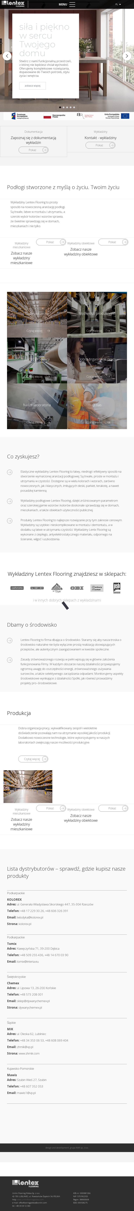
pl (118, 4)
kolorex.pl (25, 924)
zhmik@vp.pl (25, 1047)
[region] (67, 56)
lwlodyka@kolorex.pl (30, 917)
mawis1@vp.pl (26, 1093)
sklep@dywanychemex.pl (33, 1001)
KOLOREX (14, 900)
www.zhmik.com (29, 1053)
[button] (7, 56)
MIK (10, 1029)
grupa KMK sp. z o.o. (79, 1206)
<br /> (99, 215)
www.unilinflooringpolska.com (30, 1191)
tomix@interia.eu (28, 961)
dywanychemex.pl (30, 1007)
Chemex (13, 983)
